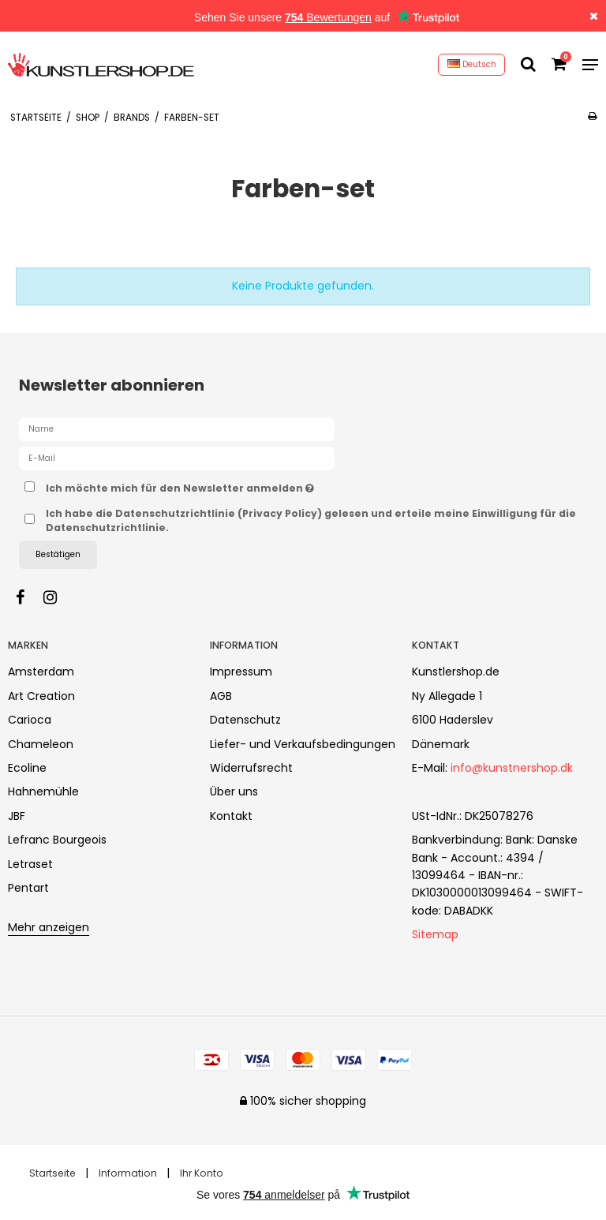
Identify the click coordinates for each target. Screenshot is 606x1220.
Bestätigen (58, 554)
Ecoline (27, 768)
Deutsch (471, 64)
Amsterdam (41, 671)
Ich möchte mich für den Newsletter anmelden (219, 485)
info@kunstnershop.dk (512, 768)
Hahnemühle (43, 791)
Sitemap (435, 934)
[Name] (177, 428)
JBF (16, 816)
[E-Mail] (177, 458)
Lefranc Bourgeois (57, 840)
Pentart (28, 888)
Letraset (30, 864)
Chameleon (40, 744)
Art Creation (41, 696)
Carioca (29, 720)
